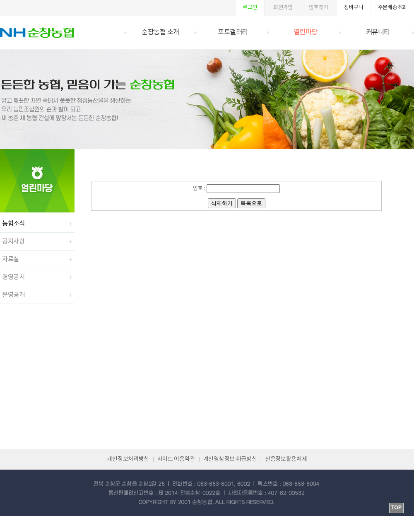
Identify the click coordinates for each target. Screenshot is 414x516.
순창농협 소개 (160, 32)
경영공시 (13, 277)
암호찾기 (318, 8)
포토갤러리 (233, 32)
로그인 (250, 8)
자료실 (10, 259)
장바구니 (353, 8)
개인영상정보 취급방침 (230, 459)
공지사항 (13, 241)
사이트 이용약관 (176, 459)
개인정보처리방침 (128, 459)
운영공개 (13, 295)
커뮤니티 (378, 32)
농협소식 (13, 223)
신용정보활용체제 (286, 459)
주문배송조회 (392, 8)
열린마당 (306, 32)
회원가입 (283, 8)
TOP (396, 508)
